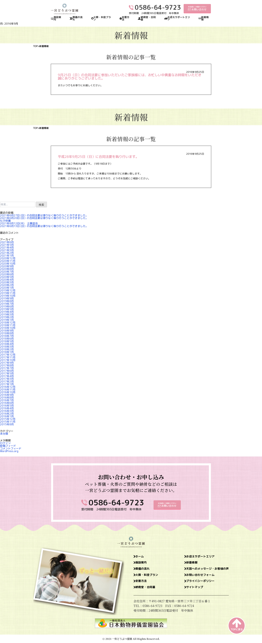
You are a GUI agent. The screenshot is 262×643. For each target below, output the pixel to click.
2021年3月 (7, 250)
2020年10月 (7, 263)
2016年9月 (7, 395)
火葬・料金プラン (102, 18)
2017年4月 (7, 376)
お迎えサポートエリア (178, 18)
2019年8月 (7, 301)
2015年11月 (7, 421)
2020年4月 (7, 279)
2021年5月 (7, 245)
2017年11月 (7, 357)
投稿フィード (8, 446)
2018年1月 (7, 352)
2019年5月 (7, 309)
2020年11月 (7, 261)
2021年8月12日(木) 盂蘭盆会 (19, 223)
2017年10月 (7, 360)
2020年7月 (7, 271)
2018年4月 (7, 344)
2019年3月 (7, 314)
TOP (35, 46)
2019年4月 (7, 312)
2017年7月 (7, 368)
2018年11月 (7, 325)
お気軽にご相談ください (197, 8)
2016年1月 (7, 416)
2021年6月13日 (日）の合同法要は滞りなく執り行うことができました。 (44, 226)
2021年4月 (7, 247)
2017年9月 (7, 363)
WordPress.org (9, 451)
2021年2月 (7, 253)
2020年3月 (7, 282)
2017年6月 (7, 371)
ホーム (140, 556)
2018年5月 (7, 341)
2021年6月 (7, 242)
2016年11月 (7, 389)
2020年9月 (7, 266)
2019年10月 (7, 296)
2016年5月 (7, 405)
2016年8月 (7, 397)
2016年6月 (7, 403)
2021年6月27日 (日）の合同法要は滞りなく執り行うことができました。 (44, 215)
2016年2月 (7, 413)
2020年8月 (7, 269)
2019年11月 (7, 293)
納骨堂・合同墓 (148, 18)
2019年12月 (7, 290)
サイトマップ (193, 588)
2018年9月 (7, 330)
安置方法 (125, 18)
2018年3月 (7, 346)
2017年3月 (7, 379)
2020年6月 (7, 274)
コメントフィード (10, 448)
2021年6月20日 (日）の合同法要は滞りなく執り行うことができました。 (44, 218)
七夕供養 (5, 221)
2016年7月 (7, 400)
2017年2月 (7, 381)
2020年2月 (7, 285)
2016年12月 (7, 387)
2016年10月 (7, 392)
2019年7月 (7, 304)
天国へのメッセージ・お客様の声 (206, 569)
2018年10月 (7, 328)
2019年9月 (7, 298)
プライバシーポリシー (199, 582)
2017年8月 (7, 365)
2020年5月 (7, 277)
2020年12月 (7, 258)
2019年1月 (7, 320)
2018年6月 (7, 338)
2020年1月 (7, 288)
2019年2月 (7, 317)
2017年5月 (7, 373)
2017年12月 (7, 354)
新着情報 (205, 18)
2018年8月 (7, 333)
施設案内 (57, 18)
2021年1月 (7, 255)
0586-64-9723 (116, 502)
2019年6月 (7, 306)
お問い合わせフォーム (199, 575)
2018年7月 (7, 336)
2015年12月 (7, 419)
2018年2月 (7, 349)
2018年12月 (7, 322)
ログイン (5, 443)
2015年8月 (7, 424)
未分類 (4, 434)
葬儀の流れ (78, 18)
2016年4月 (7, 408)
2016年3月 (7, 411)
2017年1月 (7, 384)
